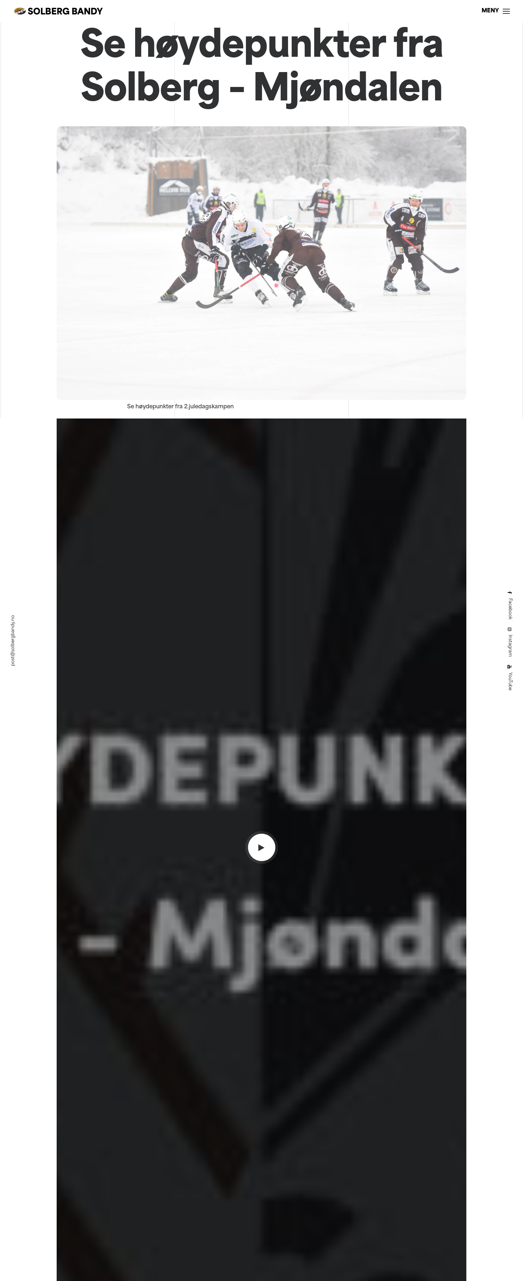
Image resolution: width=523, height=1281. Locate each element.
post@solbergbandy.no (13, 640)
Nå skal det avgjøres (262, 789)
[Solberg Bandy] (58, 11)
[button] (496, 11)
